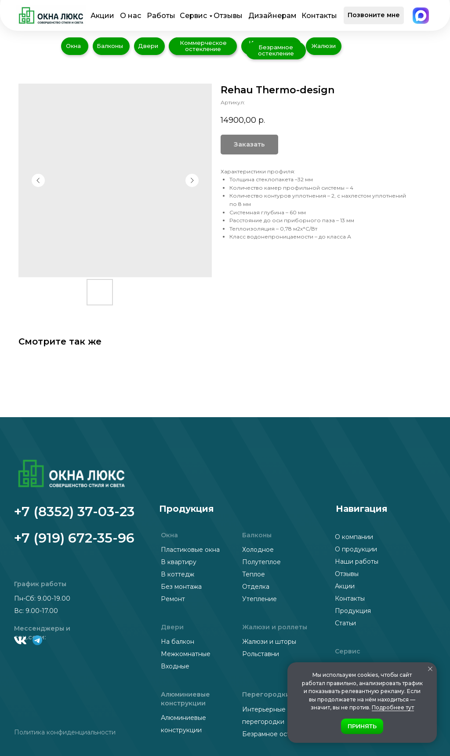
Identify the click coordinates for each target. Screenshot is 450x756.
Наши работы (356, 561)
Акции (102, 15)
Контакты (319, 15)
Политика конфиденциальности (65, 732)
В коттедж (177, 574)
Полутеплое (261, 562)
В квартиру (178, 562)
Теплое (253, 574)
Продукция (353, 611)
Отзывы (228, 15)
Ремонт (173, 599)
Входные (175, 666)
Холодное (258, 550)
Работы (161, 15)
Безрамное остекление (279, 734)
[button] (374, 15)
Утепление (259, 599)
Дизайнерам (272, 15)
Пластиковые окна (190, 550)
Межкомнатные (185, 654)
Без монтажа (181, 587)
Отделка (255, 587)
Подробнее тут (393, 707)
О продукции (356, 549)
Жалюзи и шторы (269, 642)
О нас (130, 15)
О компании (354, 537)
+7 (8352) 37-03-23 (74, 511)
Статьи (345, 623)
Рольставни (260, 654)
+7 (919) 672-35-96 (74, 538)
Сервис (193, 15)
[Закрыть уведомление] (430, 668)
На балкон (177, 642)
